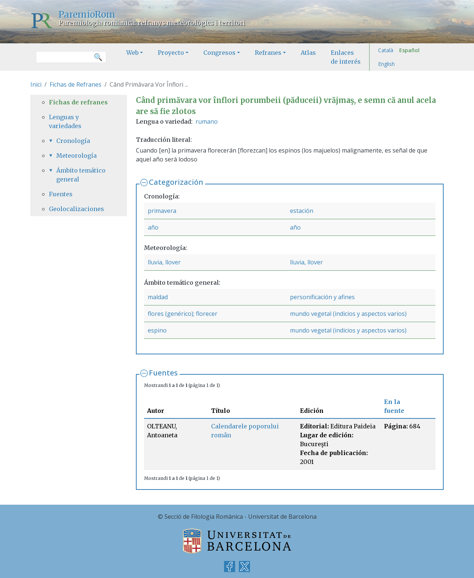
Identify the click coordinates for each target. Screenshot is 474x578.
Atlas (308, 52)
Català (385, 50)
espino (157, 330)
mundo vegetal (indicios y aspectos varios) (348, 314)
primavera (162, 211)
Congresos (219, 52)
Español (409, 50)
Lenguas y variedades (65, 121)
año (153, 227)
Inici (35, 84)
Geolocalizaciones (76, 209)
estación (301, 211)
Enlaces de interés (346, 57)
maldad (158, 297)
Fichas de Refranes (75, 84)
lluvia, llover (164, 262)
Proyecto (171, 52)
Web (132, 52)
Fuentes (163, 373)
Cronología (73, 140)
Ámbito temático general (81, 175)
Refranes (268, 52)
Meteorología (76, 155)
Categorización (176, 182)
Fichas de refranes (78, 102)
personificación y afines (322, 297)
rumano (207, 121)
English (386, 63)
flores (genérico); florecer (182, 314)
